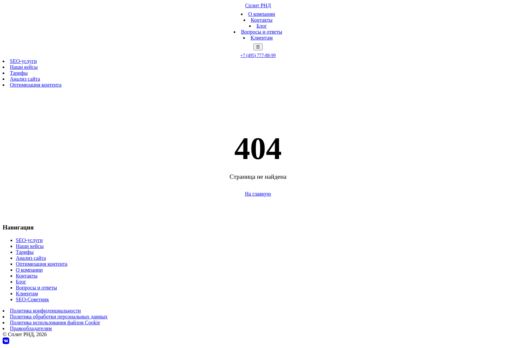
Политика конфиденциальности (45, 310)
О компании (261, 14)
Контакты (261, 20)
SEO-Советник (32, 299)
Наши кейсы (24, 67)
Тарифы (19, 73)
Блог (261, 26)
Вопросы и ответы (261, 32)
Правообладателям (31, 328)
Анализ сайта (25, 79)
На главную (258, 194)
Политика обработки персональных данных (59, 316)
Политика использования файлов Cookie (55, 322)
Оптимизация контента (36, 85)
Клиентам (261, 37)
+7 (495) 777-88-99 (257, 55)
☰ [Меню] (258, 46)
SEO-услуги (23, 61)
